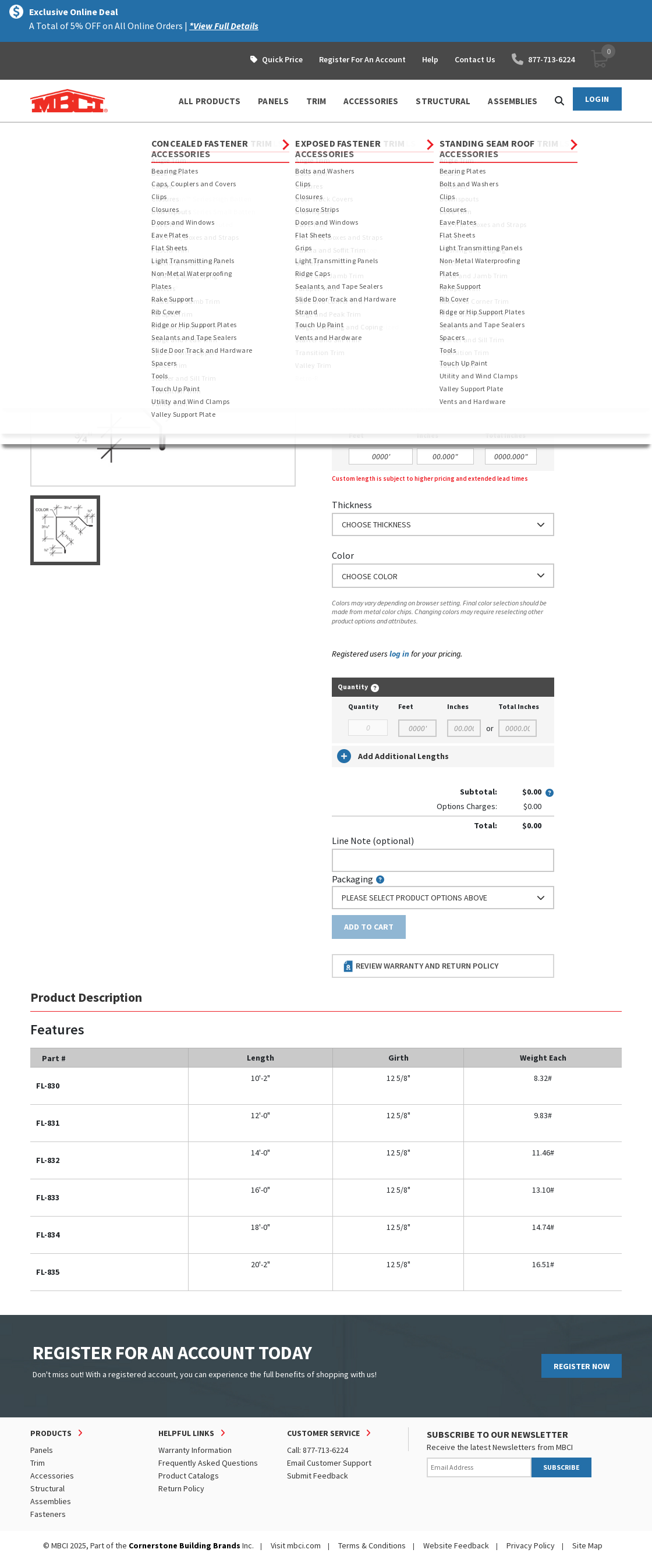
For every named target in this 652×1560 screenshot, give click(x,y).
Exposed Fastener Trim (185, 133)
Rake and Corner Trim (279, 133)
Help (430, 59)
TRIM (316, 101)
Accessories (52, 1475)
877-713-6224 (543, 59)
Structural (47, 1488)
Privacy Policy (530, 1545)
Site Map (587, 1545)
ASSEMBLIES (512, 101)
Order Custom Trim (377, 268)
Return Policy (181, 1488)
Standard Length (365, 342)
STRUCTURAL (443, 101)
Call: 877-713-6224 (317, 1450)
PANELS (273, 101)
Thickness (352, 504)
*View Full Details (223, 25)
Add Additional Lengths (393, 756)
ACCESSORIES (370, 101)
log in (399, 653)
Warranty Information (195, 1450)
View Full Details (182, 185)
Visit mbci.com (296, 1545)
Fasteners (48, 1514)
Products (81, 133)
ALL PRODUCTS (209, 101)
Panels (41, 1450)
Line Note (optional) (373, 840)
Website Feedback (456, 1545)
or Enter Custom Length (381, 407)
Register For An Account (362, 59)
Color (343, 555)
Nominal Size (358, 291)
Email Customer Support (329, 1463)
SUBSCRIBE (561, 1467)
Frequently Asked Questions (208, 1463)
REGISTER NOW (582, 1366)
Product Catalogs (188, 1475)
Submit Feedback (317, 1475)
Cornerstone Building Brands (184, 1545)
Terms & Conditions (372, 1545)
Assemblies (50, 1501)
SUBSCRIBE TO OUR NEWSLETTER (497, 1434)
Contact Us (475, 59)
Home (40, 133)
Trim (121, 133)
